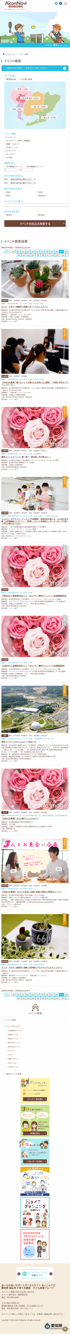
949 (57, 255)
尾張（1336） (22, 89)
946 (43, 255)
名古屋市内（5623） (30, 98)
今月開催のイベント (14, 167)
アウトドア (10, 151)
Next (50, 1273)
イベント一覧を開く (35, 1099)
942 (23, 255)
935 (42, 251)
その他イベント (13, 1067)
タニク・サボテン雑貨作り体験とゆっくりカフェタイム (24, 307)
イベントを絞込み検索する (35, 224)
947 (47, 255)
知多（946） (16, 109)
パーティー (10, 137)
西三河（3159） (39, 107)
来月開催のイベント (34, 167)
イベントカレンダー (13, 1026)
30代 (39, 192)
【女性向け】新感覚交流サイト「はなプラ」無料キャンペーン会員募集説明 (33, 666)
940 (66, 251)
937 (51, 251)
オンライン (10, 154)
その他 (8, 157)
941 (19, 255)
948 (52, 255)
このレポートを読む (35, 1161)
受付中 (8, 215)
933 (32, 251)
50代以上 (41, 196)
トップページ (9, 54)
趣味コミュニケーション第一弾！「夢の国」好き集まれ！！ (26, 457)
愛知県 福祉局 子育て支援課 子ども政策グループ (22, 1306)
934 (37, 251)
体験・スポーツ (12, 144)
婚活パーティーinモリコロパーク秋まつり (18, 742)
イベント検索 (11, 1020)
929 (13, 251)
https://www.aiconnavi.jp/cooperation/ (41, 902)
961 (63, 255)
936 (47, 251)
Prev (18, 1273)
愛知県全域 (10, 79)
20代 (7, 192)
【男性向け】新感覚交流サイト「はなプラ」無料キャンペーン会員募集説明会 (33, 596)
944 (33, 255)
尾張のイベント (13, 1034)
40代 (7, 196)
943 (28, 255)
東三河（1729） (49, 118)
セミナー (9, 141)
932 (27, 251)
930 (18, 251)
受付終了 (41, 215)
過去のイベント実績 (13, 1074)
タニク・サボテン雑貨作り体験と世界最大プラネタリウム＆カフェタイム (32, 968)
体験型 (26, 141)
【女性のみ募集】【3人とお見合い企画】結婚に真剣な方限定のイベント (31, 892)
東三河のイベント (14, 1047)
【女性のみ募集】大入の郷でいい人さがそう (20, 819)
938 (56, 251)
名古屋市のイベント (15, 1030)
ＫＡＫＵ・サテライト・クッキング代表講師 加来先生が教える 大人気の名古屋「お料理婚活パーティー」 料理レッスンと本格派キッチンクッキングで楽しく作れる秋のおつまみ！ (34, 521)
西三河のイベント (14, 1043)
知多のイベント (13, 1039)
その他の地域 (25, 79)
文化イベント (11, 147)
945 (38, 255)
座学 (19, 141)
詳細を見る (35, 1133)
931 (23, 251)
